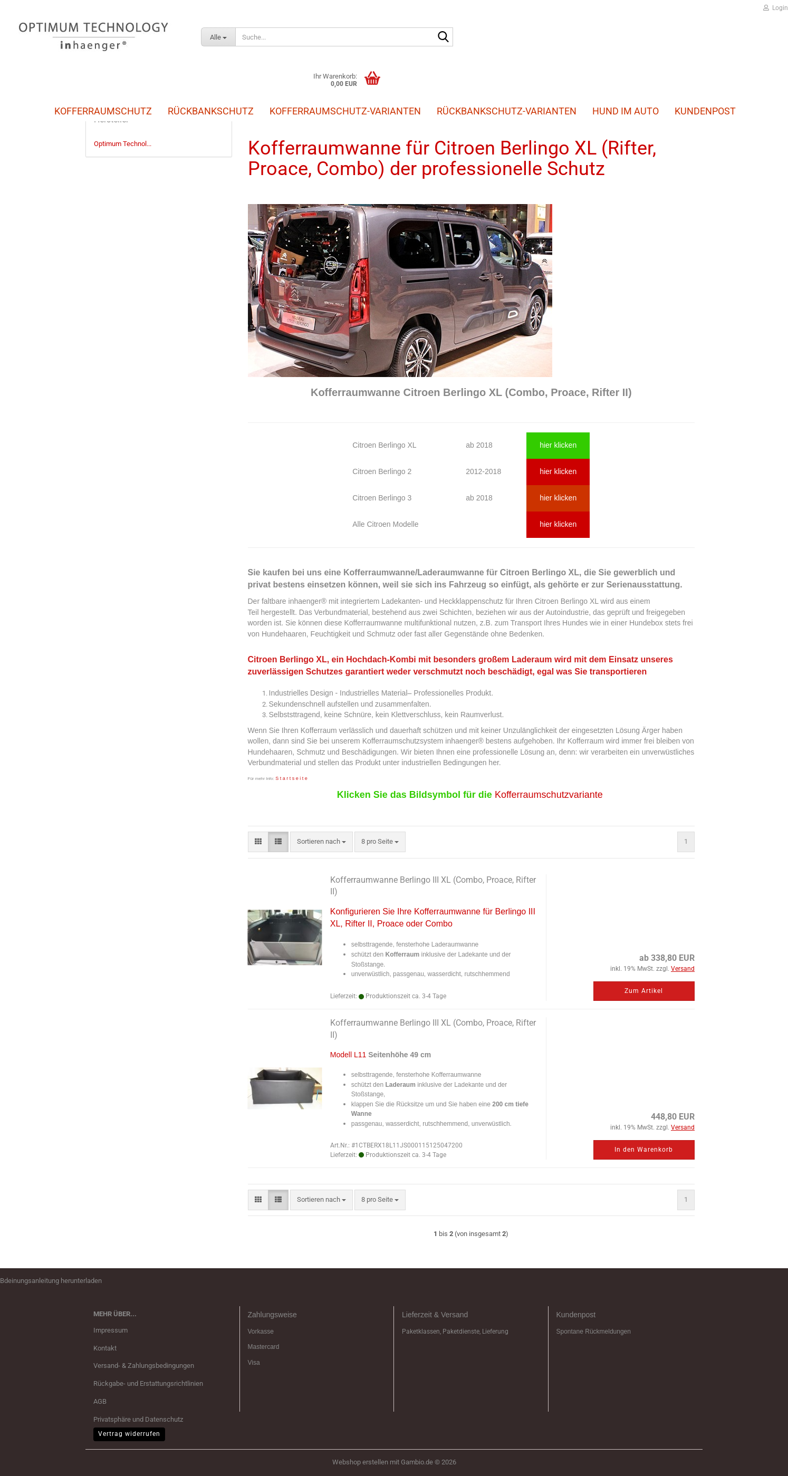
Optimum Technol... (122, 144)
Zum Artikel (643, 991)
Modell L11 (348, 1054)
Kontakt (105, 1348)
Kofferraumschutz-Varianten (345, 111)
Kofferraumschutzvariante (549, 794)
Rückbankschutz (211, 110)
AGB (100, 1401)
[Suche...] (218, 36)
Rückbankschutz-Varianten (506, 111)
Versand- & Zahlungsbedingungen (143, 1365)
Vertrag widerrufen (129, 1434)
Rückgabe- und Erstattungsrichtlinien (148, 1383)
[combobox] (321, 842)
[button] (258, 842)
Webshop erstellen (360, 1462)
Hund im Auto (625, 111)
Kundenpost (705, 111)
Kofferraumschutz (103, 110)
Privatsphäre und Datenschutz (138, 1419)
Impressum (110, 1330)
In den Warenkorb (643, 1149)
